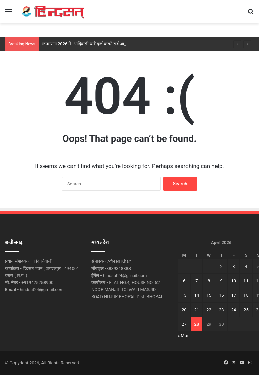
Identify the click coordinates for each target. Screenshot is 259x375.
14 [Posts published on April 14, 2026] (196, 295)
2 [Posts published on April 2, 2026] (221, 266)
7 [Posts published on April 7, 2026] (196, 280)
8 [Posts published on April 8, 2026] (209, 280)
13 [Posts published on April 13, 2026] (184, 295)
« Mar (183, 335)
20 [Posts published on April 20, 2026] (184, 309)
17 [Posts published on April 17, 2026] (233, 295)
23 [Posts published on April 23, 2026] (221, 309)
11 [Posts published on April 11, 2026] (246, 280)
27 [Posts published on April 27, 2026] (184, 324)
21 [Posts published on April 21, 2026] (196, 309)
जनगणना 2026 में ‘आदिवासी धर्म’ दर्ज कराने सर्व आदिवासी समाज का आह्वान (102, 43)
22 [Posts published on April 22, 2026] (208, 309)
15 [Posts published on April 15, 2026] (208, 295)
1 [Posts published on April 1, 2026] (209, 266)
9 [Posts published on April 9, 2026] (221, 280)
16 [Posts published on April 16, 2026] (221, 295)
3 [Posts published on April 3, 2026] (233, 266)
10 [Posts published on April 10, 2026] (233, 280)
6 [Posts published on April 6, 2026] (184, 280)
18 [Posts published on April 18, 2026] (246, 295)
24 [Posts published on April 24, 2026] (233, 309)
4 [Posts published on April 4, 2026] (246, 266)
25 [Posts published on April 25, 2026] (246, 309)
